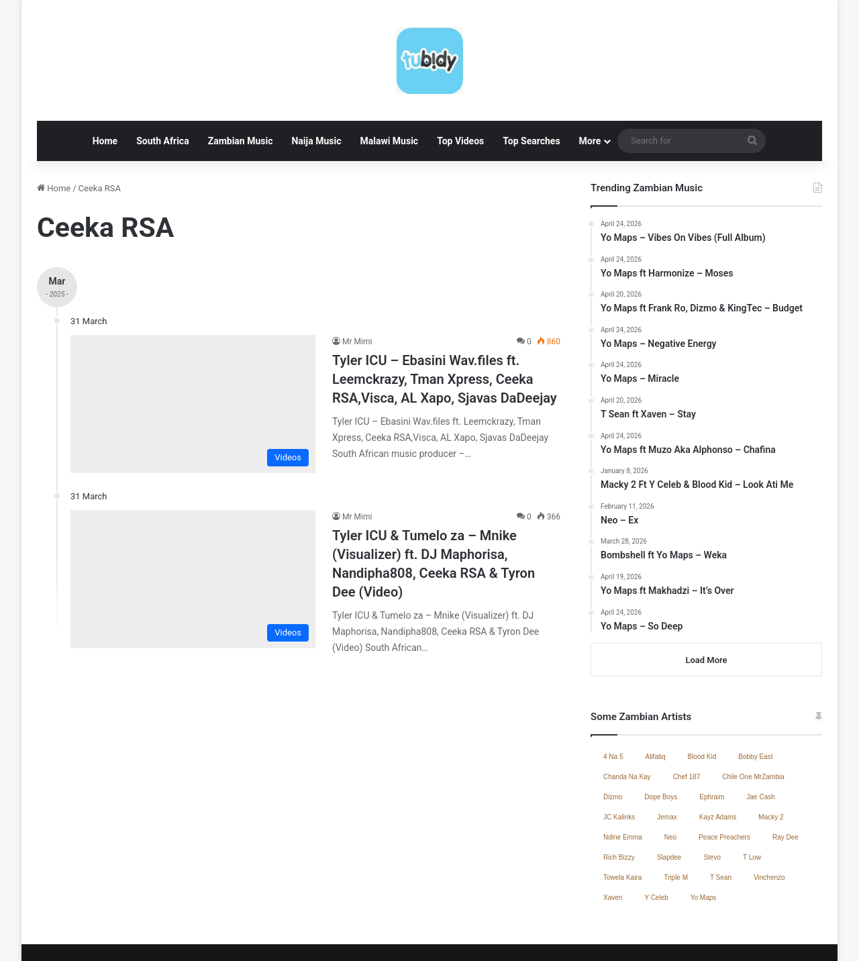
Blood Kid (702, 703)
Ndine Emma (622, 784)
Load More (706, 607)
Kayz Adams (718, 764)
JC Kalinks (619, 764)
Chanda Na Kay (627, 723)
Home (105, 88)
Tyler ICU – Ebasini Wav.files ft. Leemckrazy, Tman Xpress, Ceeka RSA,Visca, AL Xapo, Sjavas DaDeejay (444, 326)
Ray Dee (785, 784)
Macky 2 (770, 764)
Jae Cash (761, 744)
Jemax (666, 764)
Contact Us (688, 936)
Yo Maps (704, 844)
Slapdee (669, 804)
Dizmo (612, 744)
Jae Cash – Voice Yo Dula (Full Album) (493, 936)
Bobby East (755, 703)
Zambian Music (240, 88)
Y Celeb (656, 844)
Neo (670, 784)
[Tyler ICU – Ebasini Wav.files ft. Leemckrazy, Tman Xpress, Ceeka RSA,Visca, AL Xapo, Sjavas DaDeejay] (192, 351)
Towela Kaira (622, 824)
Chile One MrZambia (753, 723)
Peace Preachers (724, 784)
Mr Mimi (357, 288)
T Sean (720, 824)
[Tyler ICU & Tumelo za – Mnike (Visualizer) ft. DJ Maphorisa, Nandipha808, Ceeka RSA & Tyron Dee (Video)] (192, 526)
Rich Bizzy (619, 804)
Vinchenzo (769, 824)
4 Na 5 (613, 703)
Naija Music (316, 88)
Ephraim (711, 744)
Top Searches (531, 88)
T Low (752, 804)
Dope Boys (660, 744)
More (590, 88)
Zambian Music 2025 (617, 936)
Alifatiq (655, 703)
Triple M (676, 824)
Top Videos (460, 88)
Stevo (712, 804)
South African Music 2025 (769, 936)
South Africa (162, 88)
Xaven (612, 844)
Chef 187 (687, 723)
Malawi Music (389, 88)
